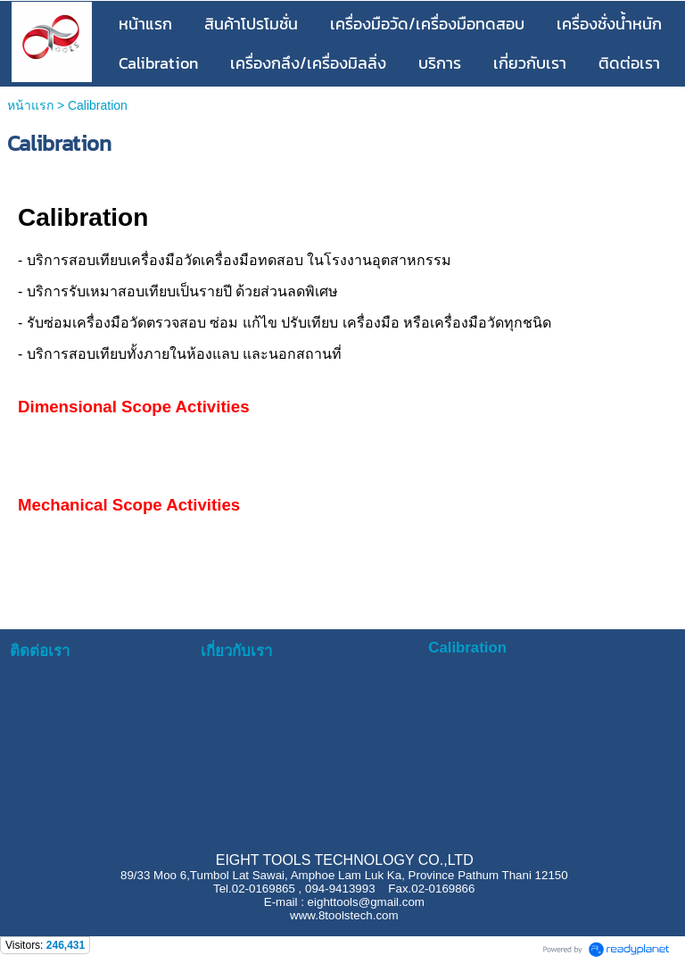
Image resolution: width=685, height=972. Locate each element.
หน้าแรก (32, 105)
